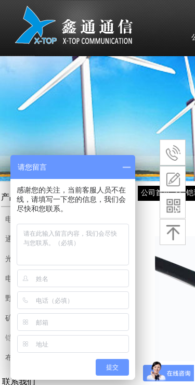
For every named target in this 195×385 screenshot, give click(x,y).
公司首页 (155, 192)
